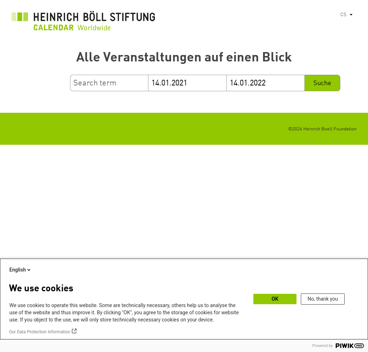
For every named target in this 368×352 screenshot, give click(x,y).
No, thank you (323, 299)
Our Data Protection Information (39, 331)
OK (275, 299)
